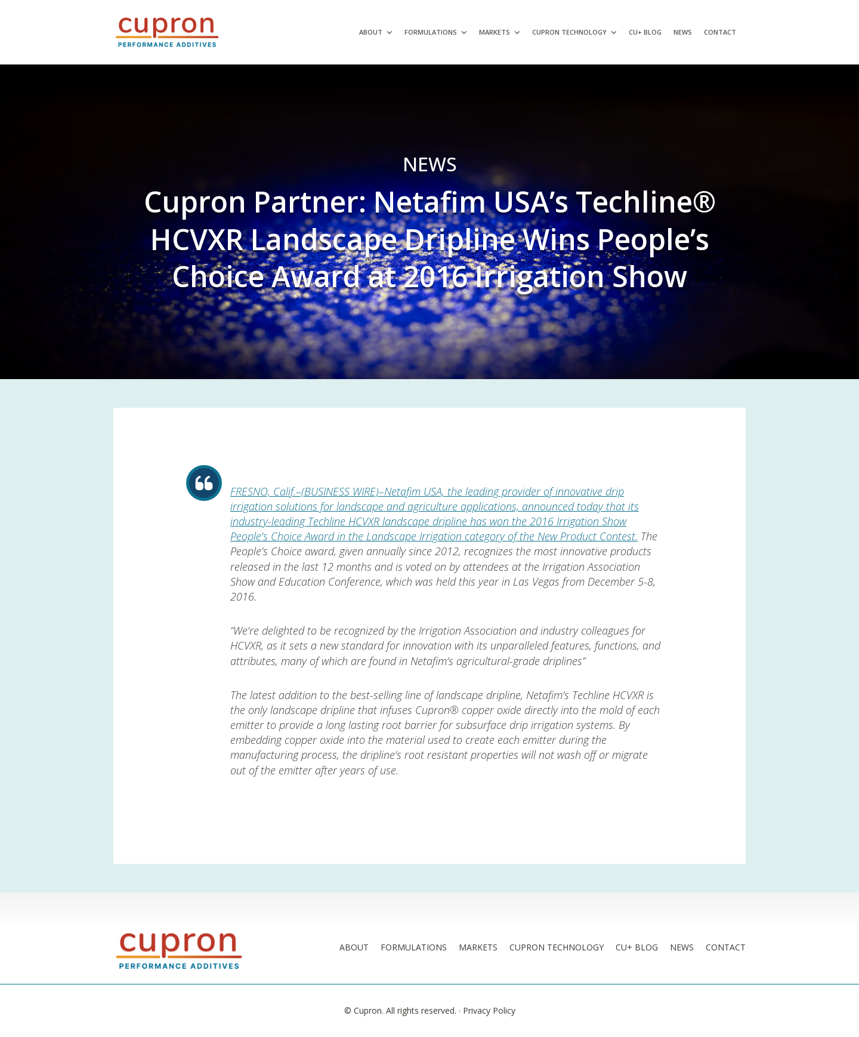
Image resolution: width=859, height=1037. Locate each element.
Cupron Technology (569, 31)
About (370, 31)
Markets (494, 31)
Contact (720, 31)
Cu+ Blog (645, 31)
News (682, 31)
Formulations (430, 31)
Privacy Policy (489, 1010)
